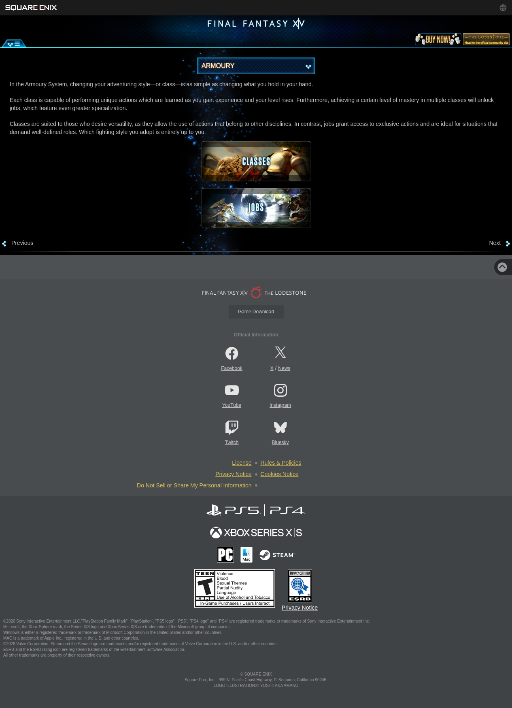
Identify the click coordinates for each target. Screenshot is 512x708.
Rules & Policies (281, 462)
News (284, 368)
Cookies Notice (280, 474)
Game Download (256, 312)
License (241, 462)
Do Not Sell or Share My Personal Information (194, 485)
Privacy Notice (233, 474)
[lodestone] (486, 41)
